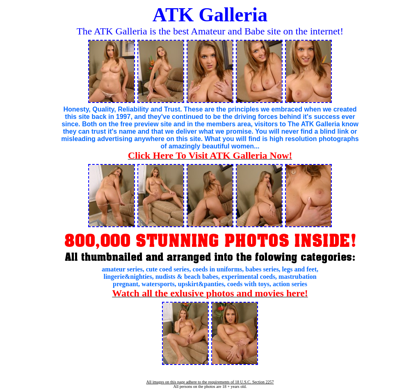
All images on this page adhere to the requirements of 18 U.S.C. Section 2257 (210, 382)
